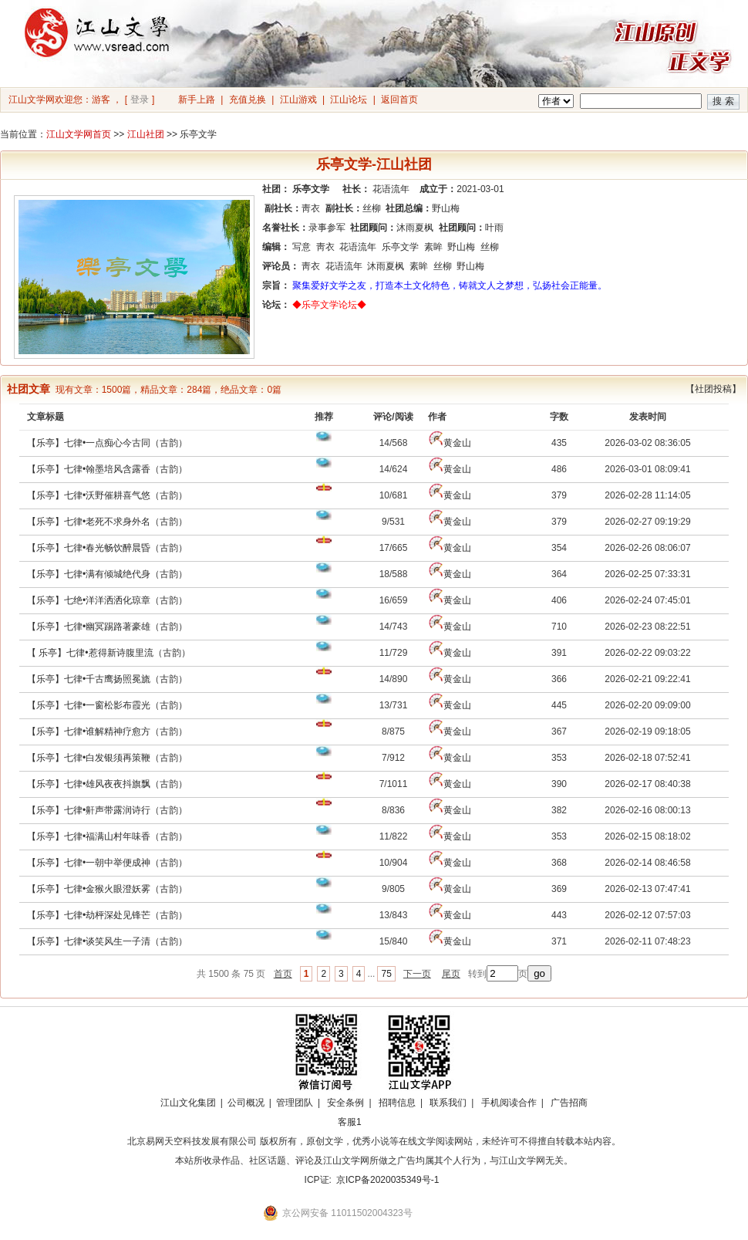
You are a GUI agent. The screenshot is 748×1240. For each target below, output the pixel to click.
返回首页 (399, 99)
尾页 (451, 973)
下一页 (417, 973)
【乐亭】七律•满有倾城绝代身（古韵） (107, 574)
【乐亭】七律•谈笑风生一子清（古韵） (107, 941)
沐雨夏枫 (414, 227)
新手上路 (196, 99)
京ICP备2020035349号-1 (387, 1179)
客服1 (350, 1122)
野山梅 (446, 208)
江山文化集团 (188, 1102)
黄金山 (457, 443)
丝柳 (371, 208)
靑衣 (311, 208)
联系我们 (448, 1102)
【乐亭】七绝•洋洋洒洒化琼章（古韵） (107, 600)
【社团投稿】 (713, 388)
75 (386, 973)
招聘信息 (397, 1102)
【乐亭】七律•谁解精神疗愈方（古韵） (107, 731)
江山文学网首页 (78, 134)
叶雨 (494, 227)
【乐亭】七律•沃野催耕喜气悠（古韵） (107, 495)
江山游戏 (298, 99)
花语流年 (390, 189)
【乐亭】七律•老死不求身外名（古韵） (107, 521)
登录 (139, 99)
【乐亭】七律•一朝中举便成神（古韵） (107, 862)
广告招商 (569, 1102)
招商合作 (391, 1122)
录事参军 (326, 227)
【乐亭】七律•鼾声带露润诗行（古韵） (107, 810)
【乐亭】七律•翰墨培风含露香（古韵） (107, 469)
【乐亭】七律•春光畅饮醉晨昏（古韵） (107, 547)
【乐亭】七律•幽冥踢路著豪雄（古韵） (107, 626)
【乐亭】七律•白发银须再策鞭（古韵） (107, 757)
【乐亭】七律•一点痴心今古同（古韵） (107, 443)
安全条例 (345, 1102)
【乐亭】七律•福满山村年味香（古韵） (107, 836)
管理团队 (294, 1102)
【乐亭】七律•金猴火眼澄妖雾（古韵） (107, 889)
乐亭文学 (400, 247)
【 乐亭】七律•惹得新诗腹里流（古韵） (108, 652)
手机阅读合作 (509, 1102)
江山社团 (145, 134)
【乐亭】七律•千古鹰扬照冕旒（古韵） (107, 679)
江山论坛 (348, 99)
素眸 (433, 247)
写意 (301, 247)
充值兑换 (247, 99)
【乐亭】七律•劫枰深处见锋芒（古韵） (107, 915)
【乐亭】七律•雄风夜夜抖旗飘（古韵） (107, 784)
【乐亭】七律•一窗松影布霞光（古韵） (107, 705)
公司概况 (245, 1102)
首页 (283, 973)
